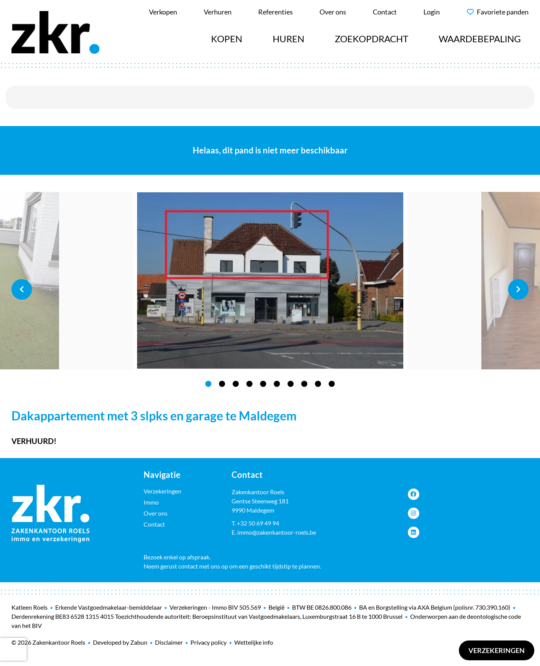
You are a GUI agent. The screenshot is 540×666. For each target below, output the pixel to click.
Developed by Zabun (120, 642)
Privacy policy (208, 642)
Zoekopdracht (371, 38)
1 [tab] (208, 384)
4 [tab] (249, 384)
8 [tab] (304, 384)
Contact (154, 524)
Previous (21, 289)
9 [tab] (318, 384)
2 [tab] (222, 384)
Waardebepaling (480, 38)
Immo (151, 502)
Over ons (156, 513)
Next (518, 289)
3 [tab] (236, 384)
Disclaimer (169, 642)
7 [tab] (291, 384)
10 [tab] (332, 384)
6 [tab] (277, 384)
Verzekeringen (496, 650)
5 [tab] (263, 384)
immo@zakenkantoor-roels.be (276, 532)
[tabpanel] (270, 280)
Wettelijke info (253, 642)
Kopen (226, 38)
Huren (288, 38)
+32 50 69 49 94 (258, 523)
